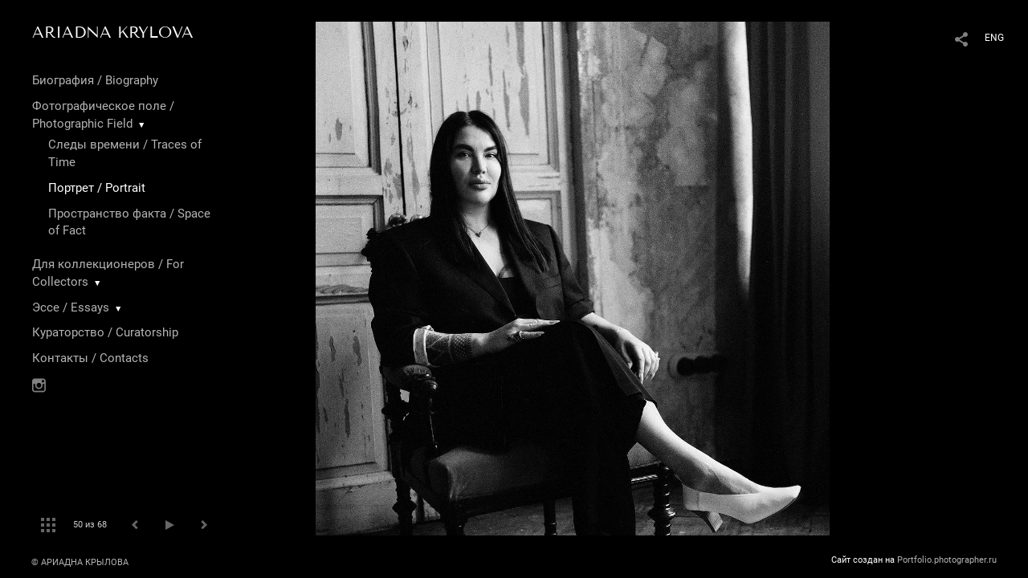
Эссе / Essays (70, 307)
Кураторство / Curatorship (105, 332)
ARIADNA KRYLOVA (113, 32)
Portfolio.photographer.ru (947, 560)
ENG (994, 37)
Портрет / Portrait (96, 188)
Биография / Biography (95, 80)
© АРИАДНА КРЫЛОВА (79, 562)
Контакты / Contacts (90, 358)
